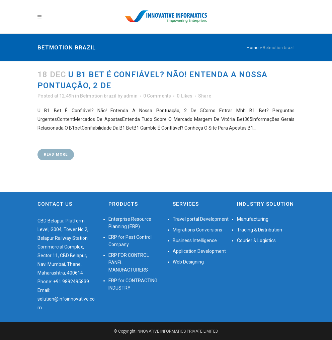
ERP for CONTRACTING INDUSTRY (132, 284)
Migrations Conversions (197, 229)
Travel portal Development (201, 219)
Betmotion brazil (98, 96)
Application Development (199, 251)
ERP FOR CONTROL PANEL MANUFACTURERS (128, 262)
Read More (56, 154)
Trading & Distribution (259, 229)
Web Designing (188, 262)
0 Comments (157, 96)
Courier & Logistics (256, 240)
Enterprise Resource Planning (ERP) (129, 222)
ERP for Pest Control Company (130, 240)
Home (252, 47)
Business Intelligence (195, 240)
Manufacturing (252, 219)
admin (130, 96)
